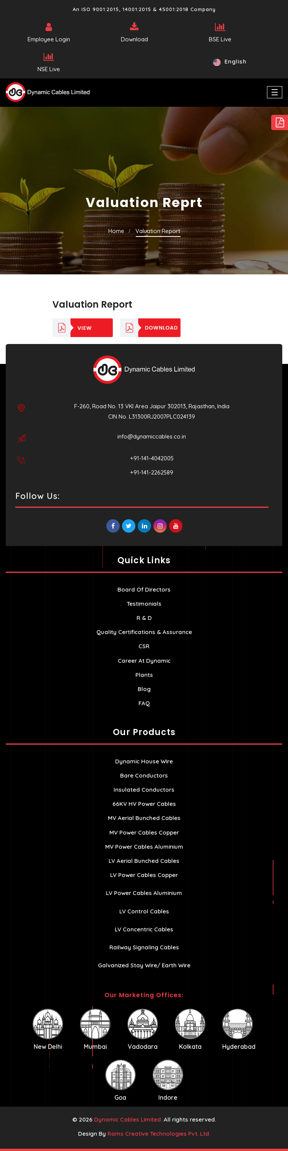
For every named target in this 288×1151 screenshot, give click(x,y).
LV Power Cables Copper (144, 875)
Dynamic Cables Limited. (128, 1119)
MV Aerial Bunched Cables (144, 818)
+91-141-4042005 (152, 458)
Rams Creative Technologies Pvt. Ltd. (158, 1133)
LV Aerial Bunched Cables (144, 860)
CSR (144, 646)
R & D (144, 617)
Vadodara (142, 1029)
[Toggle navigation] (274, 92)
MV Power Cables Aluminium (144, 846)
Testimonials (144, 603)
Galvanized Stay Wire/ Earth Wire (144, 965)
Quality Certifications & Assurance (144, 632)
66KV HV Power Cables (144, 803)
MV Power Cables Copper (144, 832)
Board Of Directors (144, 589)
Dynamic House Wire (144, 761)
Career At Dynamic (144, 660)
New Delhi (48, 1029)
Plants (144, 674)
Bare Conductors (144, 775)
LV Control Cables (144, 911)
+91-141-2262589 (151, 472)
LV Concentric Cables (144, 929)
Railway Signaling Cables (144, 947)
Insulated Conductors (144, 789)
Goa (120, 1080)
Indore (168, 1080)
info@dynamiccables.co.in (151, 436)
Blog (144, 689)
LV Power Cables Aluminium (144, 893)
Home (116, 231)
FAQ (144, 703)
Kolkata (190, 1029)
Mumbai (95, 1029)
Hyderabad (238, 1029)
